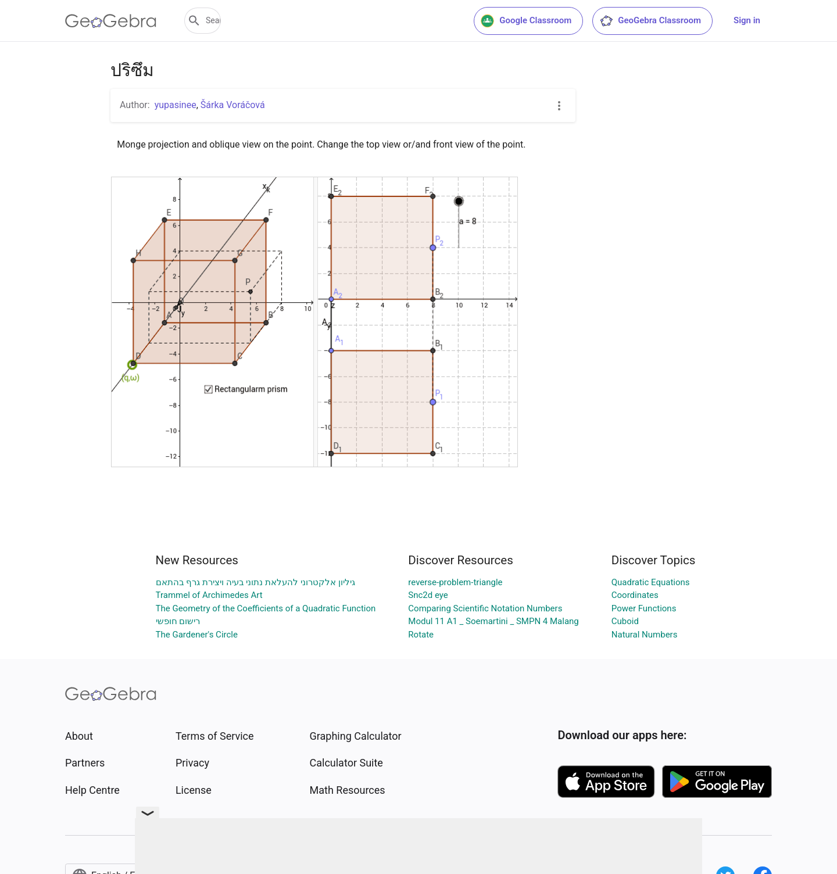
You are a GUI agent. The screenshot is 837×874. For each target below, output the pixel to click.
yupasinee (175, 104)
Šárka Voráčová (233, 104)
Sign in (747, 20)
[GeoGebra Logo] (110, 21)
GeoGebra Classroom (650, 21)
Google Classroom (526, 21)
